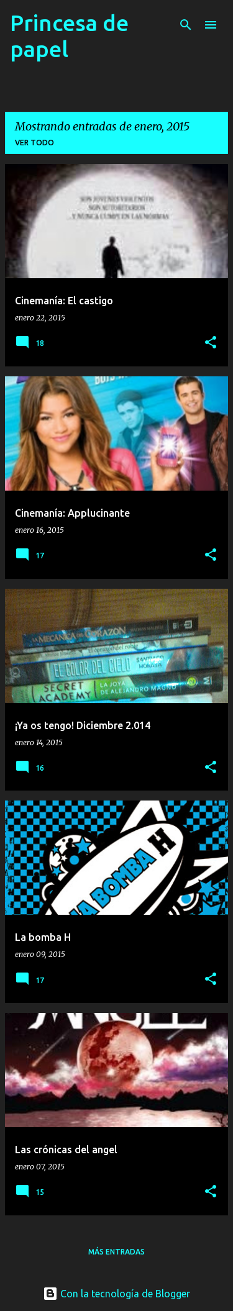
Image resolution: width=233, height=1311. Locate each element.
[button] (210, 343)
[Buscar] (185, 25)
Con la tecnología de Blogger (116, 1293)
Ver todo (34, 142)
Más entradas (116, 1252)
